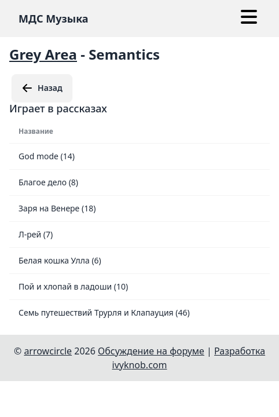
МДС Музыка (54, 18)
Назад (42, 88)
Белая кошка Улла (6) (60, 260)
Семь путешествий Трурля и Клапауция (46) (104, 312)
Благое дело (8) (48, 182)
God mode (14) (47, 156)
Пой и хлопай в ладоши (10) (73, 286)
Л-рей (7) (36, 234)
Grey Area (43, 54)
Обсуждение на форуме (151, 351)
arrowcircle (48, 351)
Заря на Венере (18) (57, 208)
